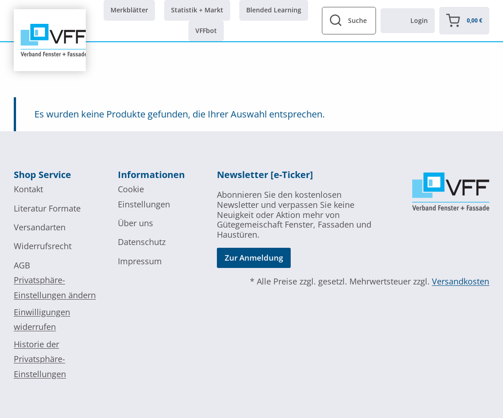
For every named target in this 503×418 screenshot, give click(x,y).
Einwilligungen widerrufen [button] (42, 319)
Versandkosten (460, 281)
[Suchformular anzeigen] (349, 20)
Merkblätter (129, 10)
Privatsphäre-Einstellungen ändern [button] (55, 287)
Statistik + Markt (197, 10)
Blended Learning (273, 10)
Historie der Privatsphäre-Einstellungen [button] (40, 359)
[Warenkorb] (464, 20)
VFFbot (206, 30)
